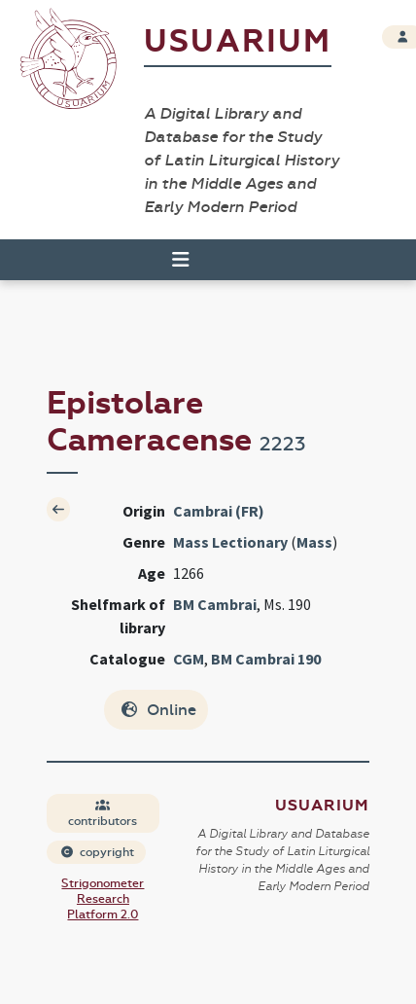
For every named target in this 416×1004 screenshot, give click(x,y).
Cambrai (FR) (218, 510)
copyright (97, 852)
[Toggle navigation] (172, 259)
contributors (102, 814)
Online (158, 709)
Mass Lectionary (230, 542)
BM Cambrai (215, 604)
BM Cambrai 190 (266, 658)
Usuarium (237, 41)
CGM (188, 658)
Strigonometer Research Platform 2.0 (102, 899)
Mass (314, 542)
